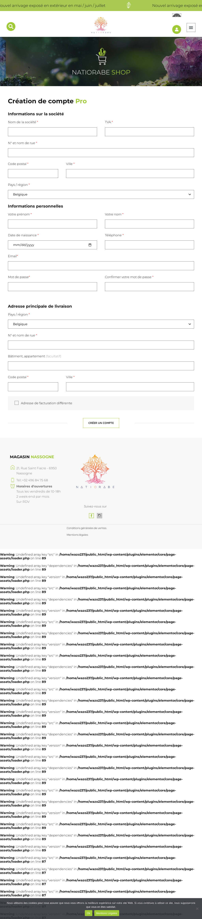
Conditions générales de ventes (86, 525)
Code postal (18, 162)
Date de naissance (23, 233)
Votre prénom (20, 212)
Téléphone (114, 233)
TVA (109, 120)
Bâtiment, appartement (34, 354)
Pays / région (19, 183)
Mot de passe (19, 275)
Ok (88, 913)
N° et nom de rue (22, 141)
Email (13, 254)
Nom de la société (23, 120)
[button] (189, 25)
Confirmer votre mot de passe (129, 275)
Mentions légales (77, 533)
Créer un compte (101, 421)
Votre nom (114, 212)
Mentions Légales (106, 913)
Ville (70, 162)
